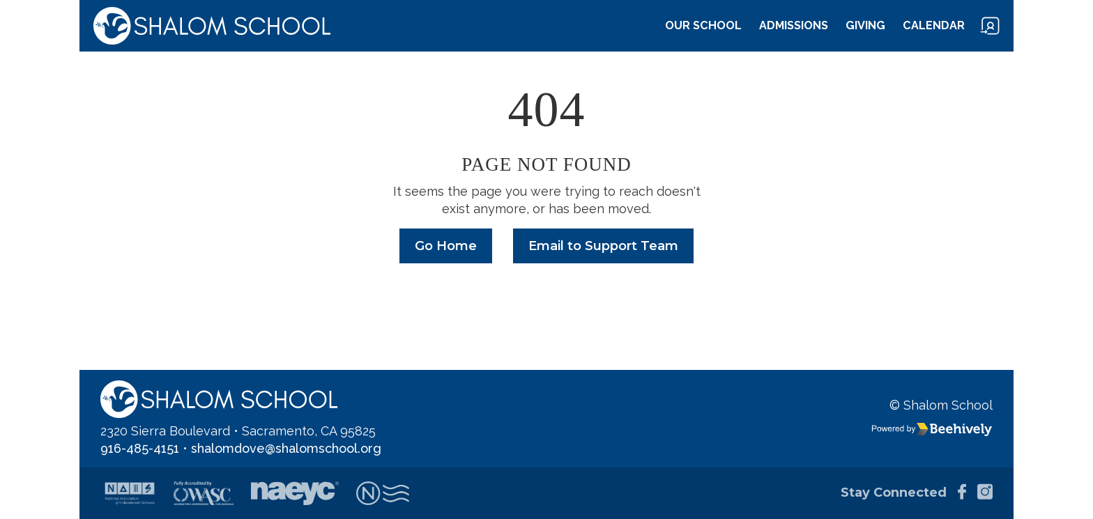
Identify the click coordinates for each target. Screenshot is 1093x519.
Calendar (934, 25)
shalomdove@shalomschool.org (286, 448)
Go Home (446, 246)
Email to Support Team (603, 246)
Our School (703, 25)
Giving (865, 25)
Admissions (793, 25)
